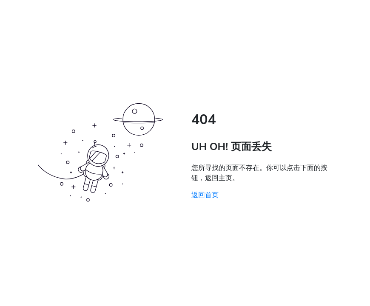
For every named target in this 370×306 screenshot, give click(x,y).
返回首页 (205, 195)
